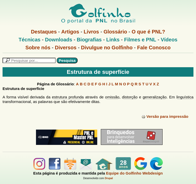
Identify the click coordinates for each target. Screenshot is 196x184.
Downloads (58, 39)
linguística (184, 97)
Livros (91, 31)
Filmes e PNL (140, 39)
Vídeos (169, 39)
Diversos (66, 47)
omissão (112, 97)
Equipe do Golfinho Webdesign (134, 173)
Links (112, 39)
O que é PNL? (148, 31)
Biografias (89, 39)
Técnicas (30, 39)
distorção (130, 97)
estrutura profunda (68, 97)
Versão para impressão (164, 116)
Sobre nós (38, 47)
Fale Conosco (153, 47)
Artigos (70, 31)
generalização (154, 97)
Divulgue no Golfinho (106, 47)
